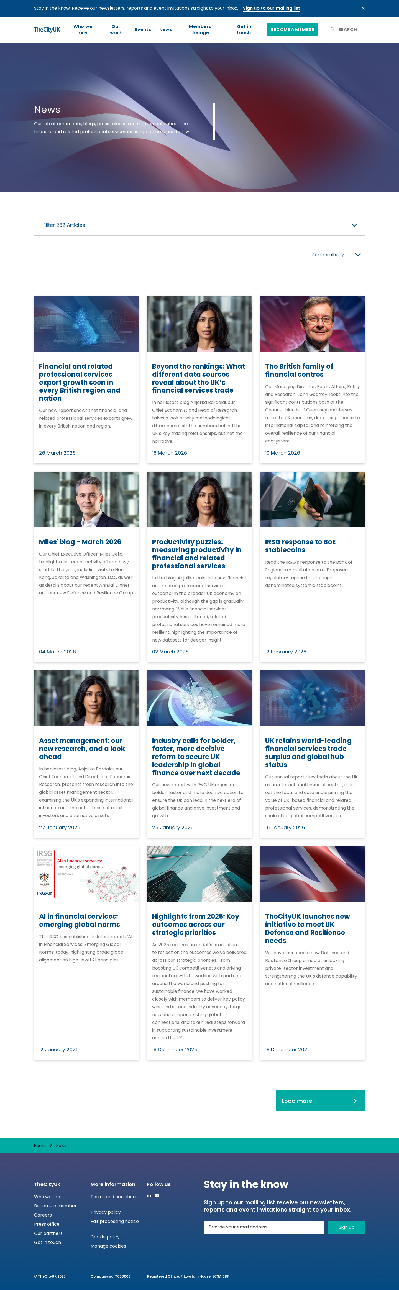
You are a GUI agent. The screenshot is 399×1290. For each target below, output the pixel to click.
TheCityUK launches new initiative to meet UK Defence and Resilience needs (307, 929)
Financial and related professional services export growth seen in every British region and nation (80, 383)
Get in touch (244, 29)
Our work (116, 29)
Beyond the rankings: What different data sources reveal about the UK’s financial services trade (198, 379)
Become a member (292, 29)
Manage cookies (108, 1246)
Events (143, 29)
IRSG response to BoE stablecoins (300, 546)
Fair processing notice (115, 1221)
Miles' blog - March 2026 (80, 542)
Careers (43, 1215)
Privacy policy (106, 1212)
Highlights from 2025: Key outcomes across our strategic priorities (195, 925)
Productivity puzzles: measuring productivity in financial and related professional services (197, 554)
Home (40, 1145)
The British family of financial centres (299, 371)
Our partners (48, 1233)
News (165, 29)
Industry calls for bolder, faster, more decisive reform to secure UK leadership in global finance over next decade (196, 757)
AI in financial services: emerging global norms (79, 921)
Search (344, 29)
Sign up (346, 1227)
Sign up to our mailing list (271, 8)
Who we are (82, 29)
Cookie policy (105, 1237)
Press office (47, 1224)
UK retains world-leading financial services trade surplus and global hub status (308, 753)
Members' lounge (201, 29)
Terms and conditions (114, 1197)
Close (363, 8)
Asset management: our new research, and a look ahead (82, 749)
